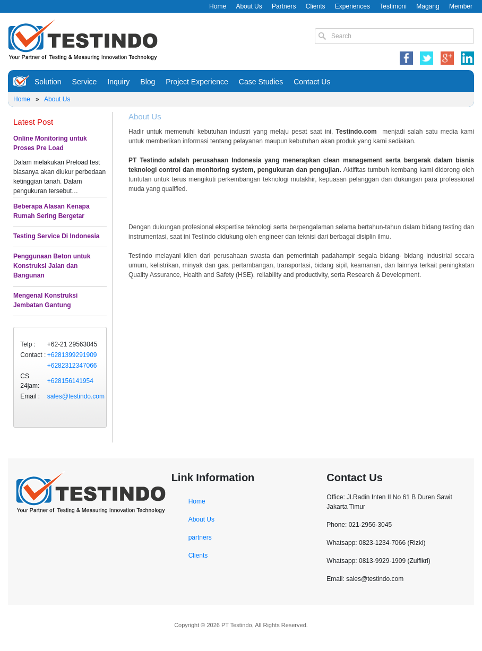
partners (200, 537)
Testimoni (393, 6)
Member (460, 6)
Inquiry (118, 81)
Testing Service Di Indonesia (56, 236)
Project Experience (197, 81)
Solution (48, 81)
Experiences (352, 6)
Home (217, 6)
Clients (315, 6)
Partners (284, 6)
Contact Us (312, 81)
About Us (249, 6)
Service (84, 81)
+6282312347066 (72, 365)
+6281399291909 (72, 355)
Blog (147, 81)
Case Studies (261, 81)
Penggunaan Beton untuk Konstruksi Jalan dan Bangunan (51, 266)
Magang (427, 6)
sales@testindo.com (76, 396)
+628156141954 (70, 381)
